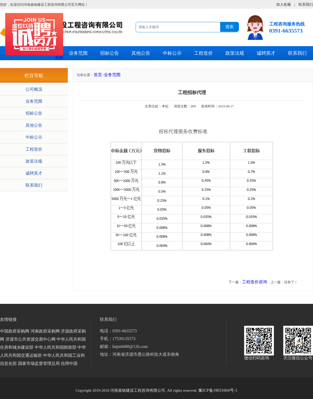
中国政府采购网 (14, 331)
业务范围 (78, 53)
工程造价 (203, 53)
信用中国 (69, 363)
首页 (98, 74)
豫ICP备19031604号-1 (217, 390)
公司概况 (34, 89)
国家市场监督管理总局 (39, 363)
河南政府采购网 (45, 331)
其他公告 (140, 53)
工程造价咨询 (254, 282)
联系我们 (297, 53)
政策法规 (234, 53)
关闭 (59, 58)
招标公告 (109, 53)
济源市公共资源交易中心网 (30, 339)
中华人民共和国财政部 (55, 347)
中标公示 (172, 53)
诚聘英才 (266, 53)
